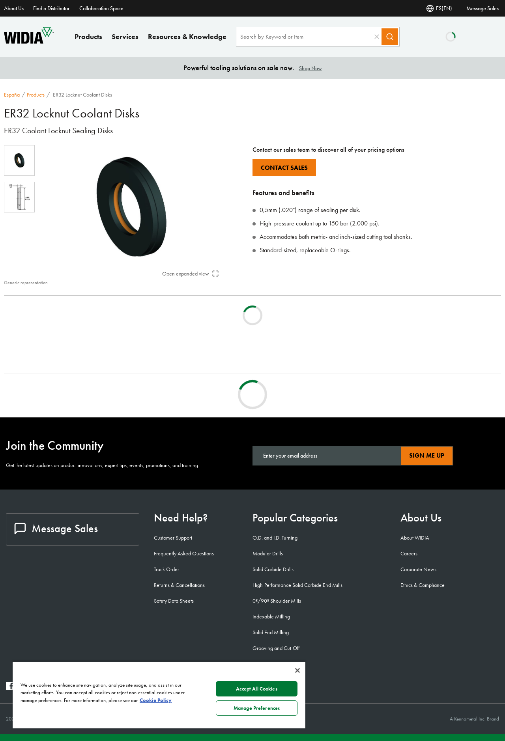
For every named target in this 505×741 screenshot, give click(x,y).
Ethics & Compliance (422, 584)
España (12, 94)
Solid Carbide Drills (273, 569)
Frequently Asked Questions (184, 553)
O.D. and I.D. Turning (274, 537)
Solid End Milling (270, 632)
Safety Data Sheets (174, 600)
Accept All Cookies (256, 688)
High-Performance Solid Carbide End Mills (297, 584)
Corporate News (418, 569)
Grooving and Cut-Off (275, 648)
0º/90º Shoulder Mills (276, 600)
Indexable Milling (271, 616)
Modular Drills (267, 553)
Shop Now (310, 68)
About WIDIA (414, 537)
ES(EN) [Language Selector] (439, 8)
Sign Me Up (426, 455)
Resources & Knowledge (187, 36)
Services (125, 36)
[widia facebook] (10, 688)
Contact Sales (284, 168)
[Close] (297, 670)
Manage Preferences (257, 708)
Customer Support (173, 537)
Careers (408, 553)
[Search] (390, 36)
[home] (29, 41)
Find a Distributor (51, 8)
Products (88, 36)
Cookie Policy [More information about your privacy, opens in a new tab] (156, 700)
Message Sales (482, 8)
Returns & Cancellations (179, 584)
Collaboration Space (101, 8)
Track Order (166, 569)
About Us (14, 8)
